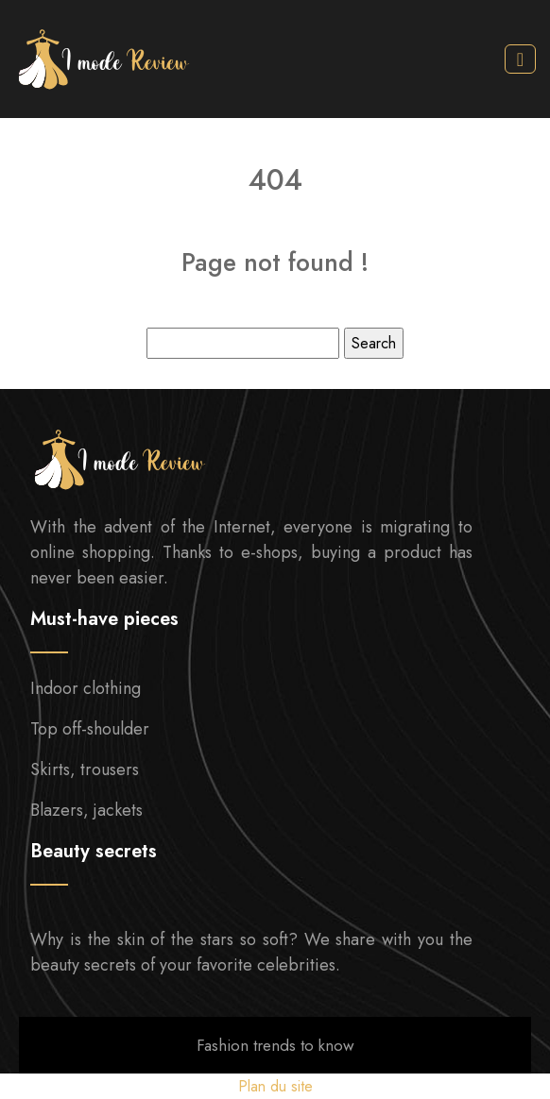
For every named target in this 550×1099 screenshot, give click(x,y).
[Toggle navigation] (520, 59)
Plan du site (275, 1086)
